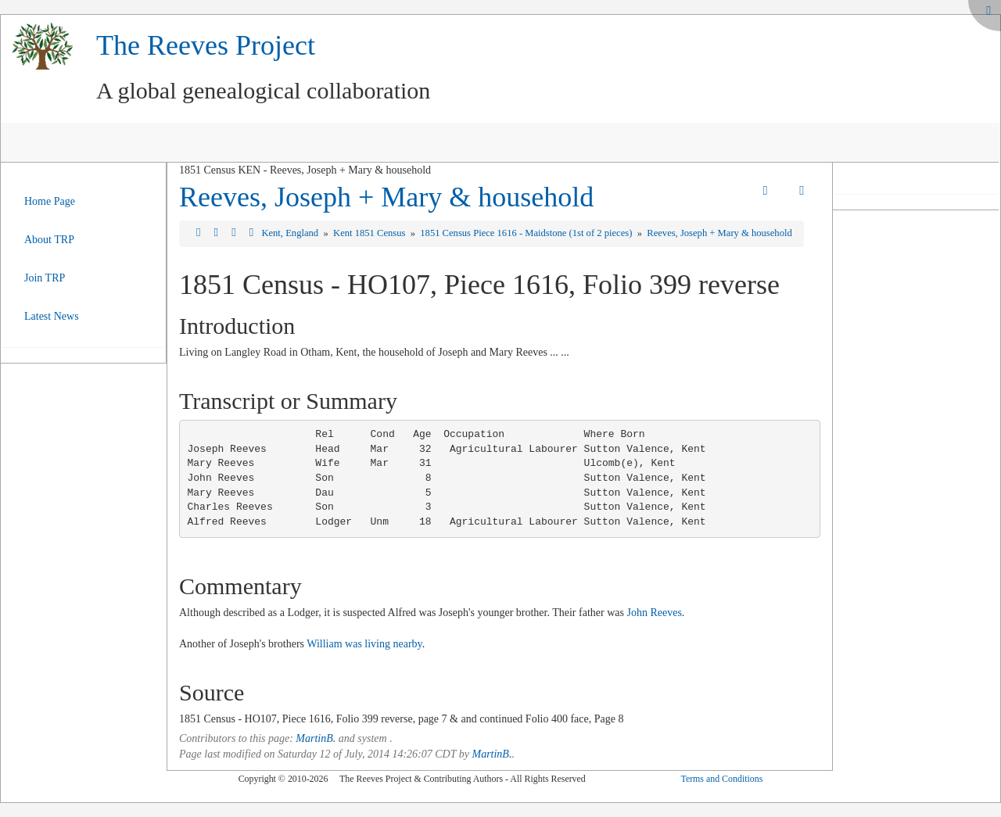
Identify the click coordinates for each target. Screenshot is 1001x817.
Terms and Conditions (721, 778)
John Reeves (653, 612)
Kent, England (291, 233)
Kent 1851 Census (370, 233)
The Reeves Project (205, 45)
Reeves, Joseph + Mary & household (386, 197)
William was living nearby (364, 644)
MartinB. (315, 738)
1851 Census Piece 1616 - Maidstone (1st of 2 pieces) (527, 233)
